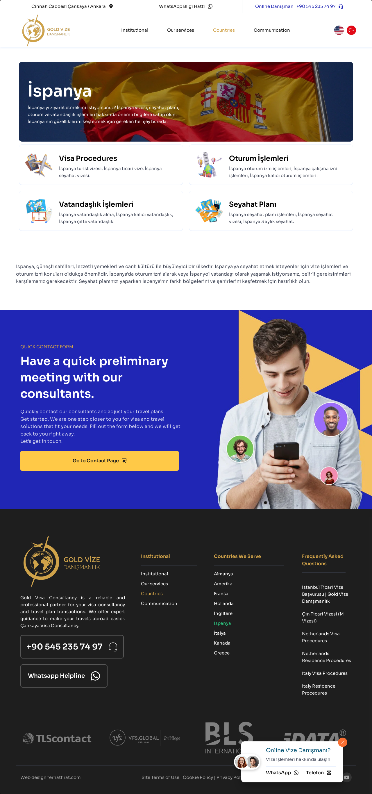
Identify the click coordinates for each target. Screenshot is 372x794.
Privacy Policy (232, 777)
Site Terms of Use (160, 777)
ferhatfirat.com (64, 777)
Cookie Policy (198, 777)
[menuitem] (135, 30)
